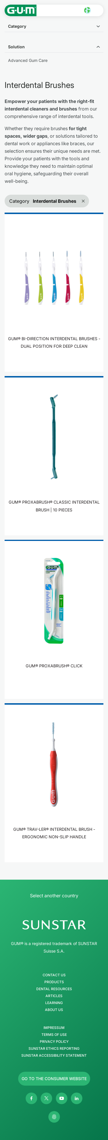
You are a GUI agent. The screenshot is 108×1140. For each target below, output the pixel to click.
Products (54, 982)
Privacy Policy (54, 1041)
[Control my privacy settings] (54, 1117)
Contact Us (54, 975)
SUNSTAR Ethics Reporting (54, 1048)
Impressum (54, 1028)
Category (17, 26)
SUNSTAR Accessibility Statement (54, 1055)
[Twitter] (46, 1098)
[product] (54, 292)
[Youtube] (61, 1098)
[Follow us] (54, 1079)
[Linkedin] (76, 1098)
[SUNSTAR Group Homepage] (54, 925)
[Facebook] (31, 1098)
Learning (54, 1003)
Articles (54, 996)
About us (54, 1010)
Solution (16, 46)
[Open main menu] (98, 10)
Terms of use (54, 1034)
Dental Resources (54, 989)
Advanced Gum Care (28, 60)
